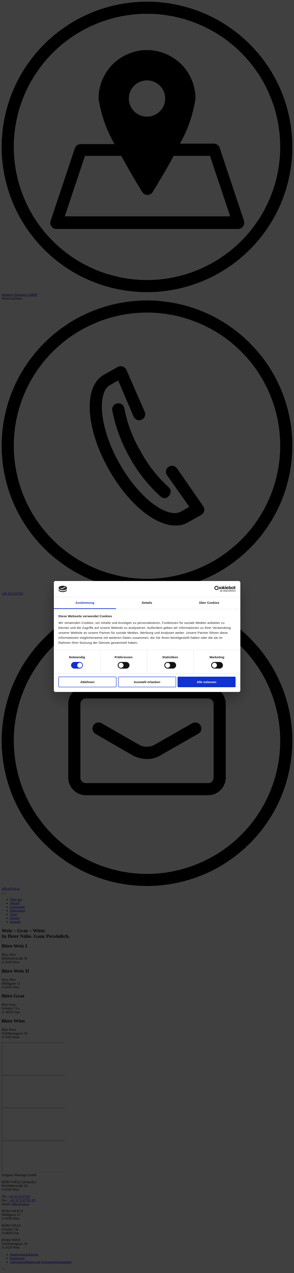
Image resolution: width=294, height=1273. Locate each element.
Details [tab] (147, 602)
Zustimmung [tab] (84, 602)
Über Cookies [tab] (209, 602)
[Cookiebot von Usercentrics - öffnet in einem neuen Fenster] (217, 589)
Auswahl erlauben (147, 682)
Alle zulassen (206, 682)
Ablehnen (87, 682)
